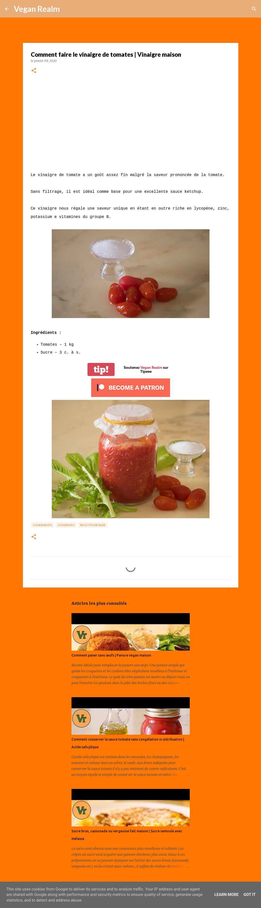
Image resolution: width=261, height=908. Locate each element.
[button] (34, 71)
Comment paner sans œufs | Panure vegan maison (111, 655)
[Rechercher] (67, 9)
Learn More (226, 894)
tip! (101, 369)
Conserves (66, 525)
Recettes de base (93, 525)
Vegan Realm (37, 9)
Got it (250, 894)
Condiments (42, 525)
